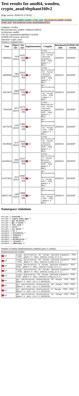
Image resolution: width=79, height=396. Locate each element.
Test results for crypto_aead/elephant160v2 (31, 22)
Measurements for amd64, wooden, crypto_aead (22, 20)
